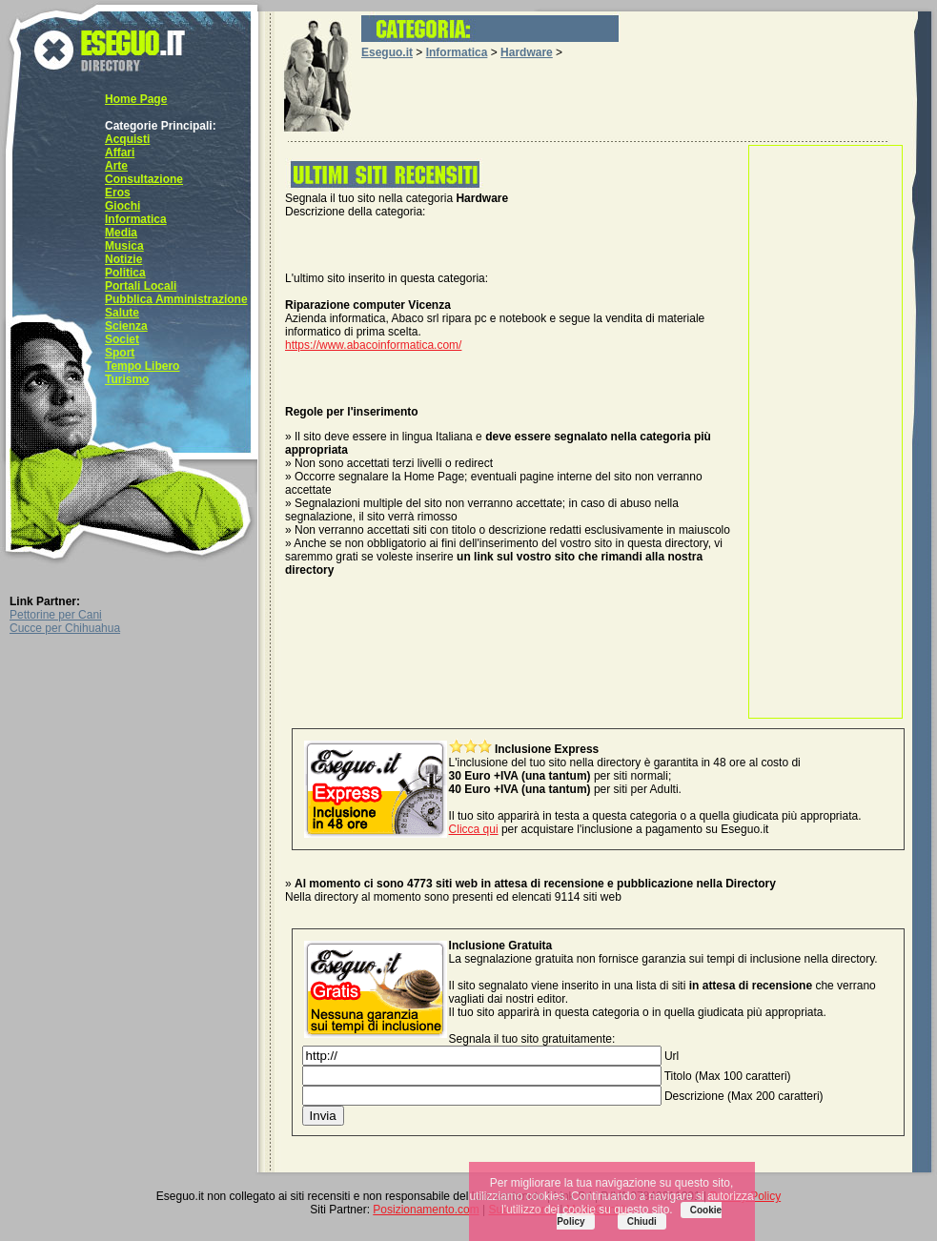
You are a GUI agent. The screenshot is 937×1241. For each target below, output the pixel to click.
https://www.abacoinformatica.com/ (373, 345)
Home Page (136, 99)
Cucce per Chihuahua (65, 628)
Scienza (126, 326)
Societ (122, 339)
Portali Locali (140, 286)
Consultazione (144, 179)
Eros (118, 192)
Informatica (136, 219)
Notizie (123, 259)
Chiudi (642, 1221)
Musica (124, 246)
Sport (119, 352)
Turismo (127, 379)
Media (121, 232)
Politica (125, 272)
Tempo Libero (142, 366)
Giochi (122, 206)
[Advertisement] (825, 432)
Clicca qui (474, 829)
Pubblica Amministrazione (176, 299)
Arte (116, 166)
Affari (119, 152)
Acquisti (127, 139)
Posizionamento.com (426, 1209)
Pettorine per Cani (56, 614)
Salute (122, 312)
